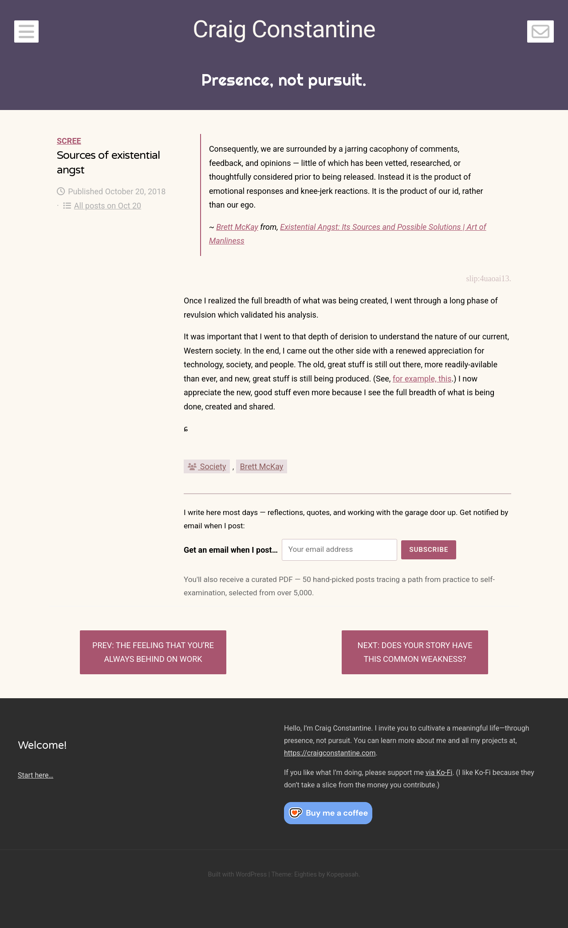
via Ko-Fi (439, 772)
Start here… (35, 775)
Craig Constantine (284, 29)
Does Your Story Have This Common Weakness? (417, 652)
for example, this (422, 378)
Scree (69, 140)
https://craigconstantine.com (329, 753)
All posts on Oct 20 (102, 205)
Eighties (305, 874)
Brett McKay (237, 227)
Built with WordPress (237, 874)
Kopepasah (343, 874)
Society (207, 466)
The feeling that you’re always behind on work (159, 652)
